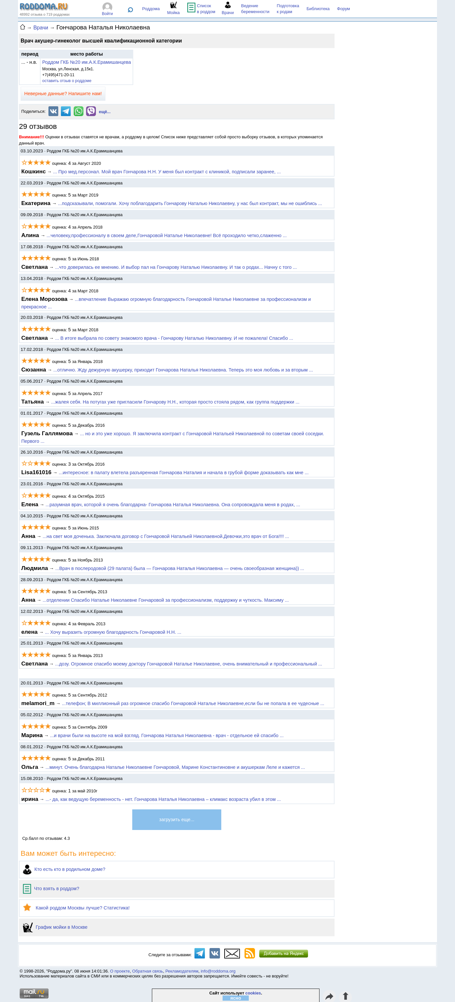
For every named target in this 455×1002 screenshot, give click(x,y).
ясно (235, 998)
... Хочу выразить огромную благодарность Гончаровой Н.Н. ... (113, 632)
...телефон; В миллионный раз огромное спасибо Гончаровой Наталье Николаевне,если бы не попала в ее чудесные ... (193, 703)
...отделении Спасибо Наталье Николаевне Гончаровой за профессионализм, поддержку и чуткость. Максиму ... (166, 600)
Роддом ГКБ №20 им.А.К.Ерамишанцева (86, 62)
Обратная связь (147, 971)
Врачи (40, 27)
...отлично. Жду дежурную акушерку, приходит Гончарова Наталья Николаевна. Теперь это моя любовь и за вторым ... (183, 369)
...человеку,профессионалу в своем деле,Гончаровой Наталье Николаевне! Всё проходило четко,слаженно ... (166, 235)
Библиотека (318, 8)
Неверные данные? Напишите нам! (63, 93)
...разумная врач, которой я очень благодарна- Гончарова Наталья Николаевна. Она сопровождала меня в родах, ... (173, 504)
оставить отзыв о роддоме (66, 80)
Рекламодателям (181, 971)
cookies (253, 993)
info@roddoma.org (218, 971)
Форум (343, 8)
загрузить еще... (176, 819)
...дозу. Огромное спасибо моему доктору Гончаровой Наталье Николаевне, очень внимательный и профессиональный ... (188, 663)
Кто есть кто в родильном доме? (64, 869)
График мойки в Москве (55, 927)
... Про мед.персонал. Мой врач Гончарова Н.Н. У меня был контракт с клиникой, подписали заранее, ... (167, 171)
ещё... (105, 111)
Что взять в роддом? (51, 888)
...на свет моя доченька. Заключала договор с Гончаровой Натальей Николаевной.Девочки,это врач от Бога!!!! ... (166, 536)
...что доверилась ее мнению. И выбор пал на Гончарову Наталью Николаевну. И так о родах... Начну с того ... (176, 267)
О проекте (120, 971)
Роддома (151, 8)
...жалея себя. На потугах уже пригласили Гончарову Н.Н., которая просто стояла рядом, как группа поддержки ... (175, 402)
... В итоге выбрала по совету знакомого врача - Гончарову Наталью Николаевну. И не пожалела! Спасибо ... (174, 338)
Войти (107, 13)
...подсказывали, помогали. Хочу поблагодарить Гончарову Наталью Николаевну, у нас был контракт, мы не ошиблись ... (190, 203)
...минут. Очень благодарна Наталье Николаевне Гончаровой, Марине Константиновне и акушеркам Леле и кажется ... (175, 767)
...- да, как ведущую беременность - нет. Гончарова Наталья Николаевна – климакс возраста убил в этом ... (163, 799)
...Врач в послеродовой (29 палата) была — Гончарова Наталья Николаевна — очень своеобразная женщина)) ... (179, 568)
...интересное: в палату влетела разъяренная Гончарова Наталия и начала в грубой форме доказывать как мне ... (184, 472)
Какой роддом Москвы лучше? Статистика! (76, 907)
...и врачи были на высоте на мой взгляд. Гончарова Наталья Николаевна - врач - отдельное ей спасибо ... (167, 735)
